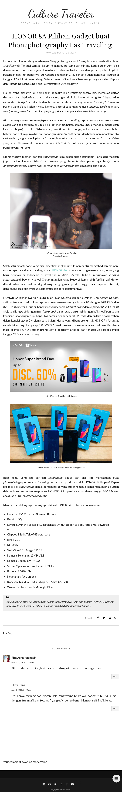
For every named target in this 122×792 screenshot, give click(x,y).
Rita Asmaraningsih (23, 657)
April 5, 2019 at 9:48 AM (21, 690)
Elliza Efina (18, 685)
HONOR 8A (59, 270)
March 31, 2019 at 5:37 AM (22, 662)
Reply (115, 676)
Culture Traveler (61, 13)
